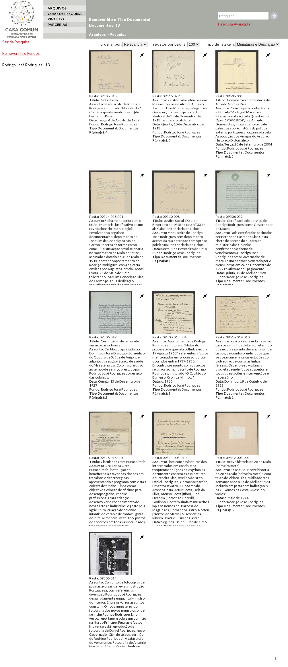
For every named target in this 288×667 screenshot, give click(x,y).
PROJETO (56, 19)
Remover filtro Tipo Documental (119, 19)
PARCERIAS (57, 24)
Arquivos (97, 34)
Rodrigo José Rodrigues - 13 (26, 65)
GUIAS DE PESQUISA (65, 13)
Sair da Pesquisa (16, 42)
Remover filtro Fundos (21, 53)
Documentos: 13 (104, 25)
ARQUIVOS (57, 8)
